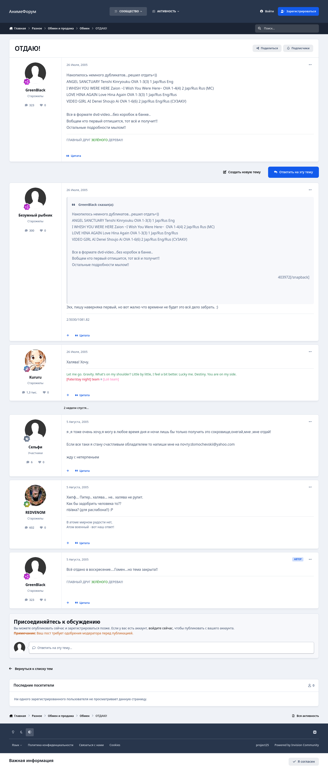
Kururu (35, 377)
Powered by (297, 745)
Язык (17, 745)
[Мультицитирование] (68, 335)
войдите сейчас (161, 628)
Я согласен (304, 761)
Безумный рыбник (35, 215)
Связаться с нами (91, 745)
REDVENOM (36, 512)
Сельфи (35, 447)
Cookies (115, 745)
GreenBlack (36, 90)
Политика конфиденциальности (50, 745)
